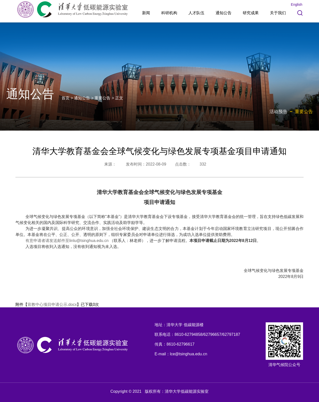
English (296, 4)
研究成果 (251, 13)
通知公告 (224, 13)
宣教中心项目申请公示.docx (52, 304)
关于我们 (278, 13)
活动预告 (278, 111)
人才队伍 (196, 13)
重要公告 (102, 98)
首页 (66, 98)
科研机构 (169, 13)
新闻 (146, 13)
